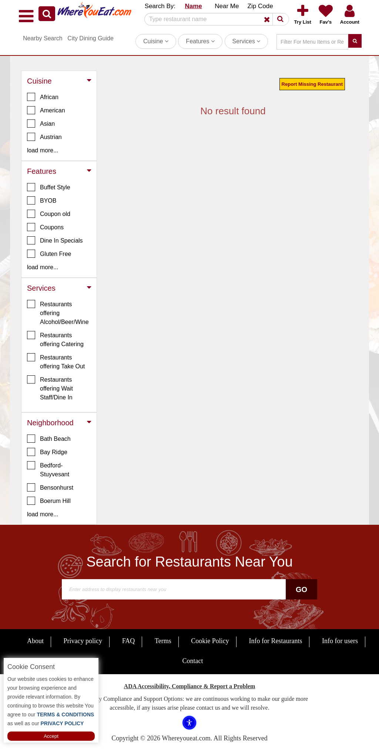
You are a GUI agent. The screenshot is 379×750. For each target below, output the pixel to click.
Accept (51, 736)
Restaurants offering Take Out (56, 361)
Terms (163, 641)
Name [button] (193, 6)
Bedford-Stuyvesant (48, 469)
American (46, 110)
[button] (46, 13)
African (42, 97)
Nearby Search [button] (43, 38)
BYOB (41, 200)
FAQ (128, 641)
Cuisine (155, 41)
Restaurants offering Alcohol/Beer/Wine (58, 312)
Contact (192, 661)
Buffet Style (48, 187)
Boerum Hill (49, 501)
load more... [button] (42, 150)
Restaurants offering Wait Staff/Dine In (50, 388)
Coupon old (48, 214)
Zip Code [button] (260, 6)
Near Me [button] (227, 6)
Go (301, 589)
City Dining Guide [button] (90, 38)
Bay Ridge (47, 452)
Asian (41, 123)
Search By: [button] (160, 6)
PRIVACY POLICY (61, 723)
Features (200, 41)
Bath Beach (49, 439)
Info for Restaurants (275, 641)
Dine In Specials (55, 240)
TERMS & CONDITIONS (65, 714)
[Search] (214, 19)
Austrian (44, 137)
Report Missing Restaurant (312, 84)
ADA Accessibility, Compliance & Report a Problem (189, 686)
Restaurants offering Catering (55, 339)
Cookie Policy (210, 641)
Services (246, 41)
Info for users (340, 641)
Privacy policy (83, 641)
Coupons (45, 227)
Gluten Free (49, 254)
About (35, 641)
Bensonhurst (50, 487)
